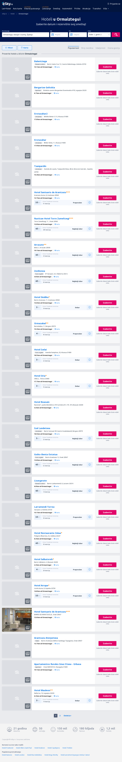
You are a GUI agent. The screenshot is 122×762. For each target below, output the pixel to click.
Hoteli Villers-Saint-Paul (24, 748)
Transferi (97, 8)
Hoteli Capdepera (54, 748)
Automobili (67, 8)
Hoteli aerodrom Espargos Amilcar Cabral (75, 755)
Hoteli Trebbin (67, 748)
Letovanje (46, 8)
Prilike (77, 8)
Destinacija (5, 31)
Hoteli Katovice (7, 755)
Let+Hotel (6, 8)
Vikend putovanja (32, 8)
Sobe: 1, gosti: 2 (95, 34)
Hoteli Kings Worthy (51, 755)
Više (105, 8)
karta (57, 67)
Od (51, 31)
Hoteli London (19, 755)
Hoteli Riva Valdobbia (34, 755)
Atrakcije (86, 8)
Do (70, 31)
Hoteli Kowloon (40, 748)
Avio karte (17, 8)
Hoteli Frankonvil (7, 748)
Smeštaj (56, 8)
